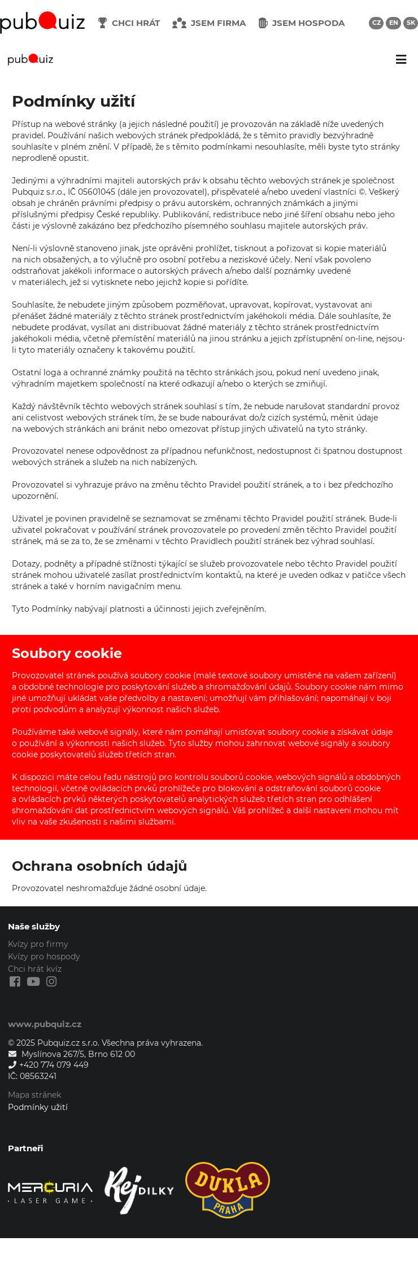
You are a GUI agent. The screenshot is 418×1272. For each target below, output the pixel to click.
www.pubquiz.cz (44, 1024)
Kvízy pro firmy (38, 944)
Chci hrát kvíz (35, 969)
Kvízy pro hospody (44, 956)
